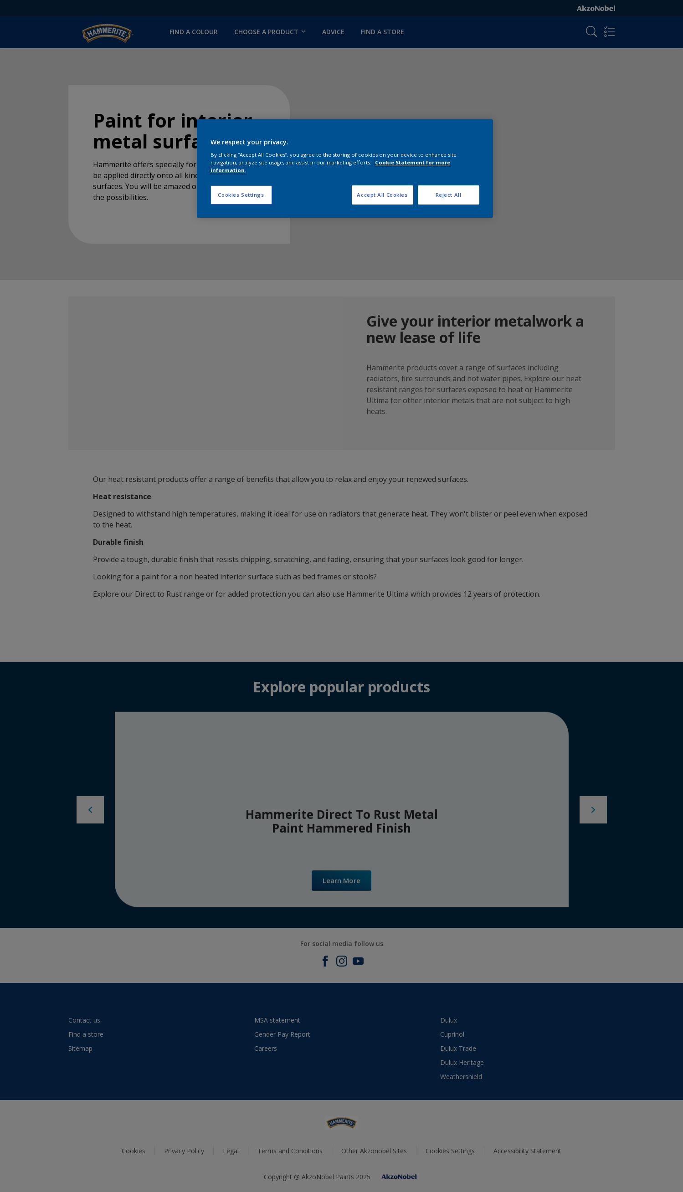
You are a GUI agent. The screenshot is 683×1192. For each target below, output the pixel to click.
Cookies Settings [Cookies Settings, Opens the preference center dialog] (241, 194)
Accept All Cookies (382, 194)
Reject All (449, 194)
